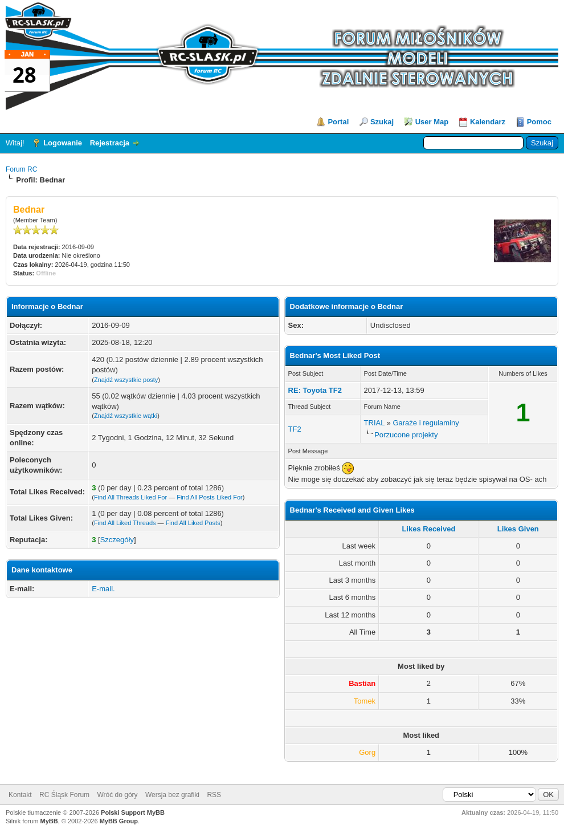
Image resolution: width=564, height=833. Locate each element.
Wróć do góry (117, 795)
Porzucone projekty (406, 434)
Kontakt (20, 795)
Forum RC (21, 169)
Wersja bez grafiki (172, 795)
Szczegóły (117, 539)
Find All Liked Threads (125, 522)
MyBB (49, 821)
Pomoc (539, 121)
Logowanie (62, 143)
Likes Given (518, 529)
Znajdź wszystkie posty (126, 379)
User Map (432, 121)
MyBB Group (119, 821)
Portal (338, 121)
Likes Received (428, 529)
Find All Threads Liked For (130, 497)
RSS (214, 795)
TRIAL (374, 422)
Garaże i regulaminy (426, 422)
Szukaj (382, 121)
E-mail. (103, 588)
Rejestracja (109, 143)
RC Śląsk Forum (64, 795)
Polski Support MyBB (133, 812)
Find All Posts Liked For (210, 497)
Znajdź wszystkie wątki (125, 415)
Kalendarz (487, 121)
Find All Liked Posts (193, 522)
